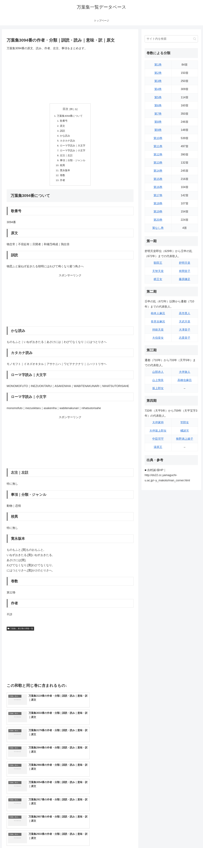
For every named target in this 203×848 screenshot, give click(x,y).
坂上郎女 (158, 388)
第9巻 (158, 129)
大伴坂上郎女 (158, 430)
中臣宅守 (158, 438)
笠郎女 (184, 422)
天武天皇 (184, 321)
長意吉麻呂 (158, 321)
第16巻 (158, 187)
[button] (194, 39)
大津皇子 (184, 329)
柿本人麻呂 (158, 313)
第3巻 (158, 81)
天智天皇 (158, 271)
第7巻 (158, 113)
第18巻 (158, 203)
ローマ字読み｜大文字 (72, 146)
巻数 (62, 177)
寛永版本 (65, 172)
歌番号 (64, 121)
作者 (62, 183)
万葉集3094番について (70, 116)
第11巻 (158, 146)
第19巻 (158, 211)
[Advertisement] (70, 77)
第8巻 (158, 121)
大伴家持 (158, 422)
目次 (65, 109)
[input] (171, 38)
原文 (62, 126)
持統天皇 (158, 329)
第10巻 (158, 138)
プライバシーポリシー (187, 838)
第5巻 (158, 97)
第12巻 (158, 154)
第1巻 (158, 64)
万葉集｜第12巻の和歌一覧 (20, 631)
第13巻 (158, 162)
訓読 (62, 131)
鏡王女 (158, 279)
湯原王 (158, 447)
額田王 (158, 262)
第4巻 (158, 89)
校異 (62, 167)
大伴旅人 (184, 372)
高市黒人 (184, 313)
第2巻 (158, 72)
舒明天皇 (184, 262)
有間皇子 (184, 271)
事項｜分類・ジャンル (72, 162)
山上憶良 (158, 380)
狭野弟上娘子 (184, 438)
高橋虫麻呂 (184, 380)
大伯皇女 (158, 337)
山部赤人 (158, 372)
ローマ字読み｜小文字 (72, 152)
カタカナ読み (67, 141)
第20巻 (158, 219)
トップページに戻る (163, 838)
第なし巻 (158, 227)
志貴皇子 (184, 337)
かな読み (65, 136)
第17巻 (158, 195)
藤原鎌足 (184, 279)
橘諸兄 (184, 430)
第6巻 (158, 105)
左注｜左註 (66, 157)
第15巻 (158, 179)
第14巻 (158, 170)
